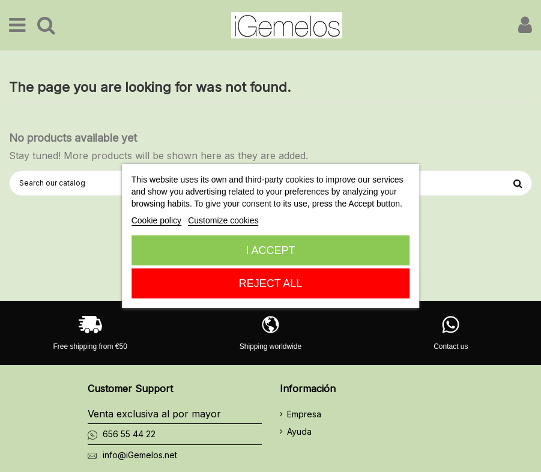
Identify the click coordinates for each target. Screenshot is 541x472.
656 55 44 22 (129, 434)
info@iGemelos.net (140, 455)
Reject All (271, 283)
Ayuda (299, 431)
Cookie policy (156, 220)
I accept (270, 250)
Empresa (304, 414)
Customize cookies (223, 220)
